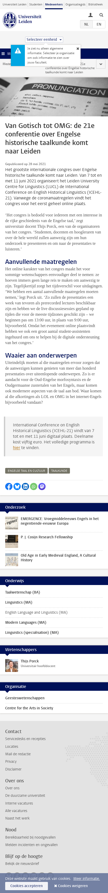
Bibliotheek (95, 4)
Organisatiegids (75, 4)
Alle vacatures (16, 810)
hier (16, 447)
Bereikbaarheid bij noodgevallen (30, 837)
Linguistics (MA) (18, 602)
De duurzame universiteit (25, 795)
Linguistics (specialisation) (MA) (32, 632)
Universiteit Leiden (14, 4)
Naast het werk (17, 818)
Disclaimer (13, 769)
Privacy (11, 761)
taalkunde (59, 471)
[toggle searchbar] (101, 15)
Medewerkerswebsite (17, 64)
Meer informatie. (86, 878)
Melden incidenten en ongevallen (31, 844)
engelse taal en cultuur (26, 471)
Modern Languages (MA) (25, 622)
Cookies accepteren (26, 885)
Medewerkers (54, 4)
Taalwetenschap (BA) (22, 592)
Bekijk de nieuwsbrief (22, 863)
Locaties (11, 746)
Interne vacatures (19, 803)
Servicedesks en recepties (25, 738)
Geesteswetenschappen (25, 698)
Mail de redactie (18, 754)
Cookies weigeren (73, 885)
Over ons (12, 788)
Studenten (35, 4)
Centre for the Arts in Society (29, 708)
